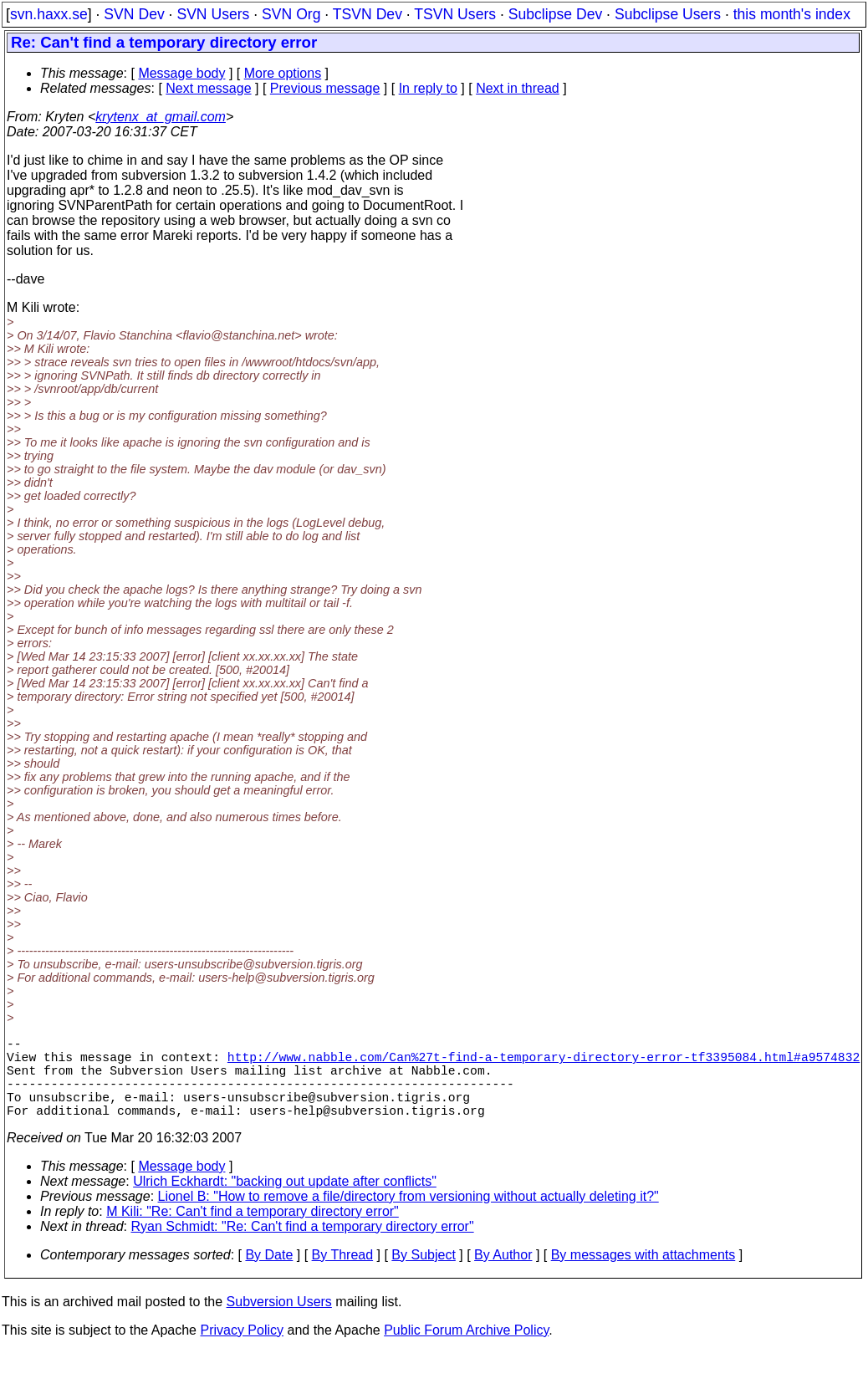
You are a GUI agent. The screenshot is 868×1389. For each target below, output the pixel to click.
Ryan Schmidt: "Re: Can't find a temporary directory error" (302, 1246)
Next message (208, 88)
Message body (181, 73)
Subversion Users (279, 1322)
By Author (503, 1275)
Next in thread (517, 88)
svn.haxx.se (49, 14)
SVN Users (212, 14)
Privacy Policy (241, 1350)
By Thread (343, 1275)
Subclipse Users (668, 14)
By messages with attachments (643, 1275)
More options (283, 73)
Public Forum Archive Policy (466, 1350)
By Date (269, 1275)
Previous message (325, 88)
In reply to (428, 88)
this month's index (791, 14)
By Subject (423, 1275)
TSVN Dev (367, 14)
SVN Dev (134, 14)
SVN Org (291, 14)
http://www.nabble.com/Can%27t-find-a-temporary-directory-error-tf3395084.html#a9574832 (543, 1063)
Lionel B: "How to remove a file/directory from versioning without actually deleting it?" (408, 1216)
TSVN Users (455, 14)
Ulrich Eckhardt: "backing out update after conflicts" (285, 1201)
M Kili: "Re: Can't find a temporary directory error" (252, 1231)
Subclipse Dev (555, 14)
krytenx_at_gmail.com (160, 117)
